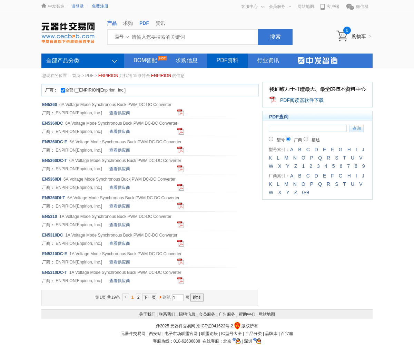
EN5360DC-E (54, 142)
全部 (67, 90)
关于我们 (147, 314)
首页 (76, 75)
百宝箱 (287, 333)
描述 (312, 139)
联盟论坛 (209, 333)
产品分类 (253, 333)
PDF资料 (227, 60)
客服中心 (252, 6)
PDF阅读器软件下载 (302, 100)
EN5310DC (52, 235)
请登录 (77, 6)
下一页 (150, 297)
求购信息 (187, 60)
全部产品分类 (62, 61)
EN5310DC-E (54, 253)
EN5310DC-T (54, 272)
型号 (277, 139)
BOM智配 (145, 60)
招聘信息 (187, 314)
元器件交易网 (133, 333)
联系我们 (167, 314)
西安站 (155, 333)
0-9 (305, 192)
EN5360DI (51, 179)
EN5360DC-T (54, 160)
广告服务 (227, 314)
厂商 (294, 139)
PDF (89, 75)
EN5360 (49, 104)
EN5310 (49, 216)
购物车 (362, 36)
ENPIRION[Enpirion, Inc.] (100, 90)
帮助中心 (247, 314)
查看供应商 (119, 113)
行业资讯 (268, 60)
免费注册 (100, 6)
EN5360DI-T (53, 197)
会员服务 (280, 6)
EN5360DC (52, 123)
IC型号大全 (231, 333)
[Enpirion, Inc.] (79, 113)
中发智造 (56, 6)
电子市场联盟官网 (181, 333)
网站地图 (305, 6)
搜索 (275, 37)
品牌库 (271, 333)
